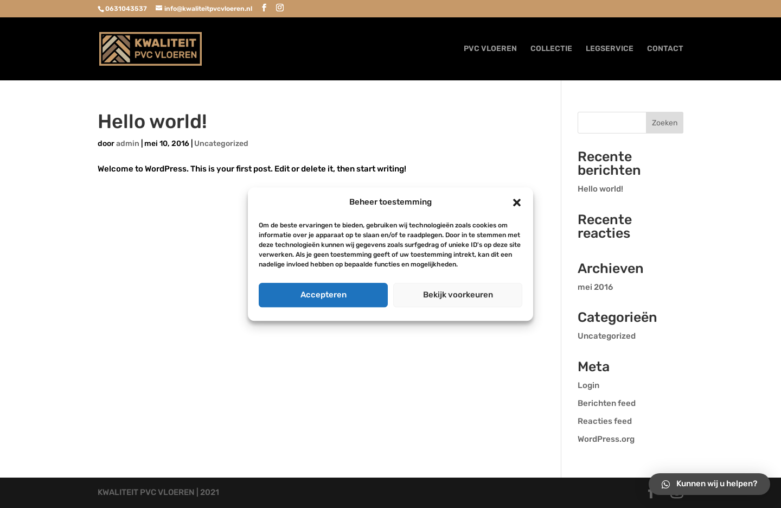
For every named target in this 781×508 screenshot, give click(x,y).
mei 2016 (595, 287)
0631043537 (126, 8)
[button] (516, 202)
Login (588, 385)
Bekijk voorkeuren (458, 295)
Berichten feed (607, 403)
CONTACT (665, 49)
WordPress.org (606, 439)
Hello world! (152, 121)
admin (127, 143)
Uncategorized (221, 143)
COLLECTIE (551, 49)
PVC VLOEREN (490, 49)
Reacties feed (605, 421)
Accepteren (323, 295)
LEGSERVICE (609, 49)
